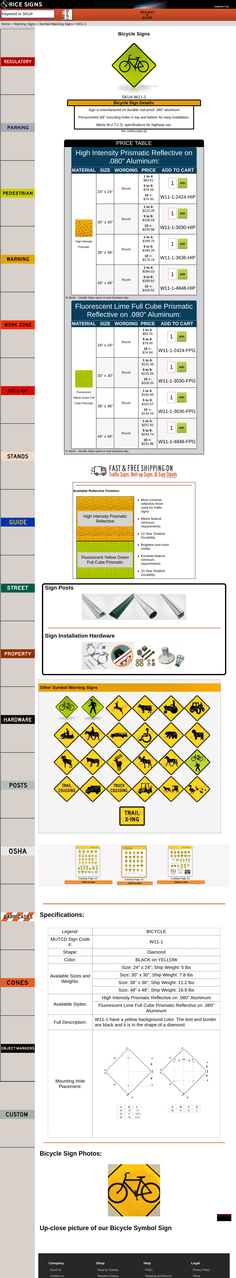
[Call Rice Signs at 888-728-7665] (221, 3)
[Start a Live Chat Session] (224, 1217)
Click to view (88, 912)
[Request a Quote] (147, 14)
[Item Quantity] (172, 183)
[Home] (21, 4)
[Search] (28, 14)
